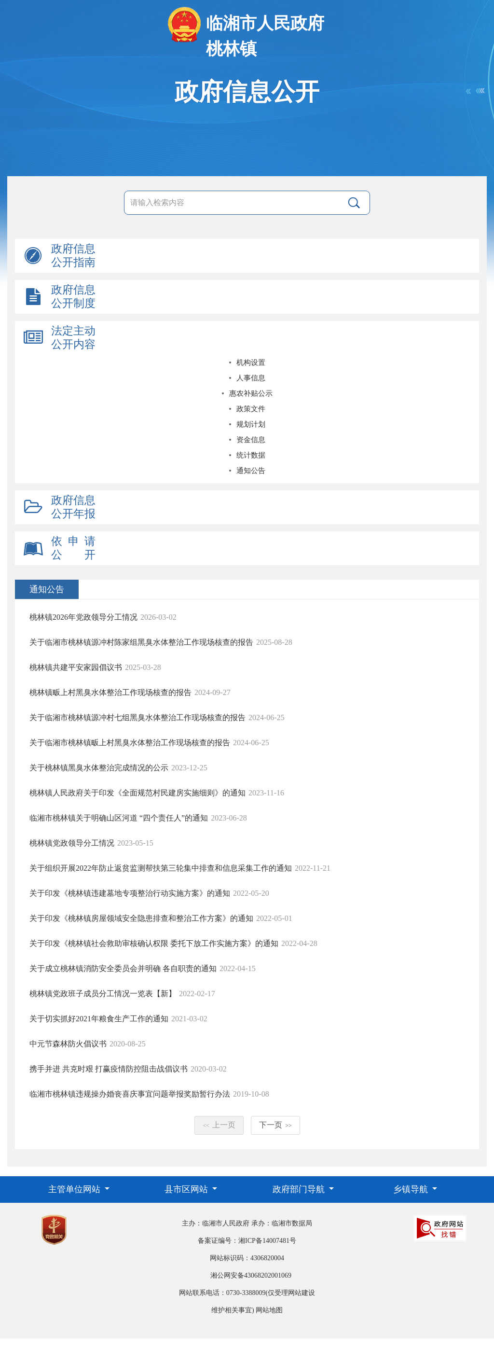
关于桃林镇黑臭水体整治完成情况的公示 (98, 768)
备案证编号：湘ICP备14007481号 (247, 1240)
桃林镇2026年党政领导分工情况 (83, 617)
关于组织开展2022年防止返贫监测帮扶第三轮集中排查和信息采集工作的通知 (160, 868)
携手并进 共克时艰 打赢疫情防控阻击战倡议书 (108, 1069)
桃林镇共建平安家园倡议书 (75, 667)
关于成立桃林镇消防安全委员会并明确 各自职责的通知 (123, 968)
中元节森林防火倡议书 (68, 1044)
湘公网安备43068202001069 (250, 1275)
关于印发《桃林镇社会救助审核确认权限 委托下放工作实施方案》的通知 (153, 943)
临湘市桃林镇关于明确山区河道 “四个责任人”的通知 (118, 818)
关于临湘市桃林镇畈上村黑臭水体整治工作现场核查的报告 (129, 742)
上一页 (219, 1125)
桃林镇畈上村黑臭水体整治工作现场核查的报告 (110, 692)
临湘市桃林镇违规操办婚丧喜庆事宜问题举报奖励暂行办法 (129, 1094)
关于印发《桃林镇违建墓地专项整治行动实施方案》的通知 (129, 893)
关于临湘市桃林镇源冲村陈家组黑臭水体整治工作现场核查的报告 (141, 642)
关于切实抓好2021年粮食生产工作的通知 (98, 1019)
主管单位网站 (75, 1189)
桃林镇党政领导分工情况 (71, 843)
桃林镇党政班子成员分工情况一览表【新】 (102, 993)
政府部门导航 (300, 1189)
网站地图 (269, 1310)
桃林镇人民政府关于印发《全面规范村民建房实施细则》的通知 (137, 793)
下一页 (275, 1125)
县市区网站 (187, 1189)
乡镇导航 (411, 1189)
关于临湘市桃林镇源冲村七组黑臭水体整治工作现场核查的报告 (137, 717)
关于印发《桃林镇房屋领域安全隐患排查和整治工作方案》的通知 (141, 918)
